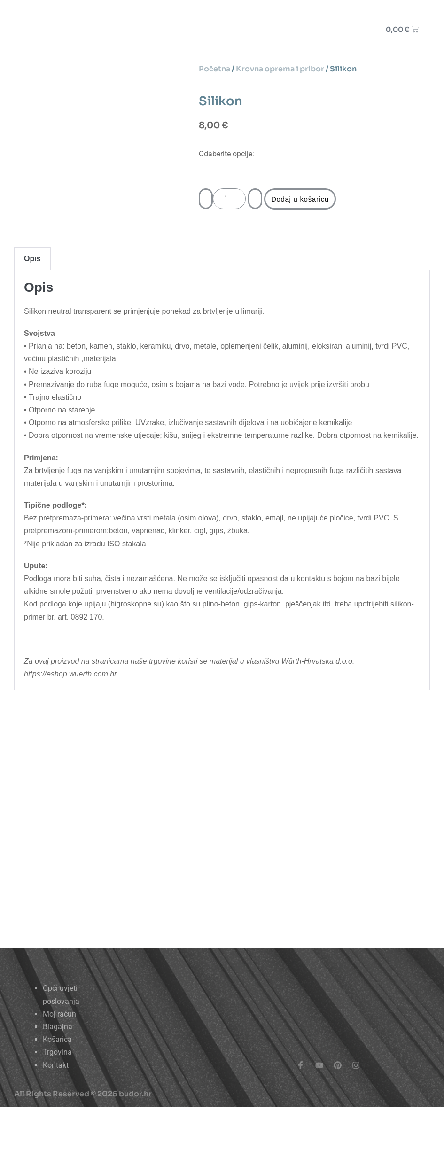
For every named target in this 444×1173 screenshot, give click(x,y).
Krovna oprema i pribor (280, 69)
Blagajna (57, 1026)
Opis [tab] (32, 259)
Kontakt (56, 1065)
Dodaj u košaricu (300, 199)
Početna (214, 69)
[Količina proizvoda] (229, 198)
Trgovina (57, 1052)
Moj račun (59, 1014)
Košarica (57, 1039)
